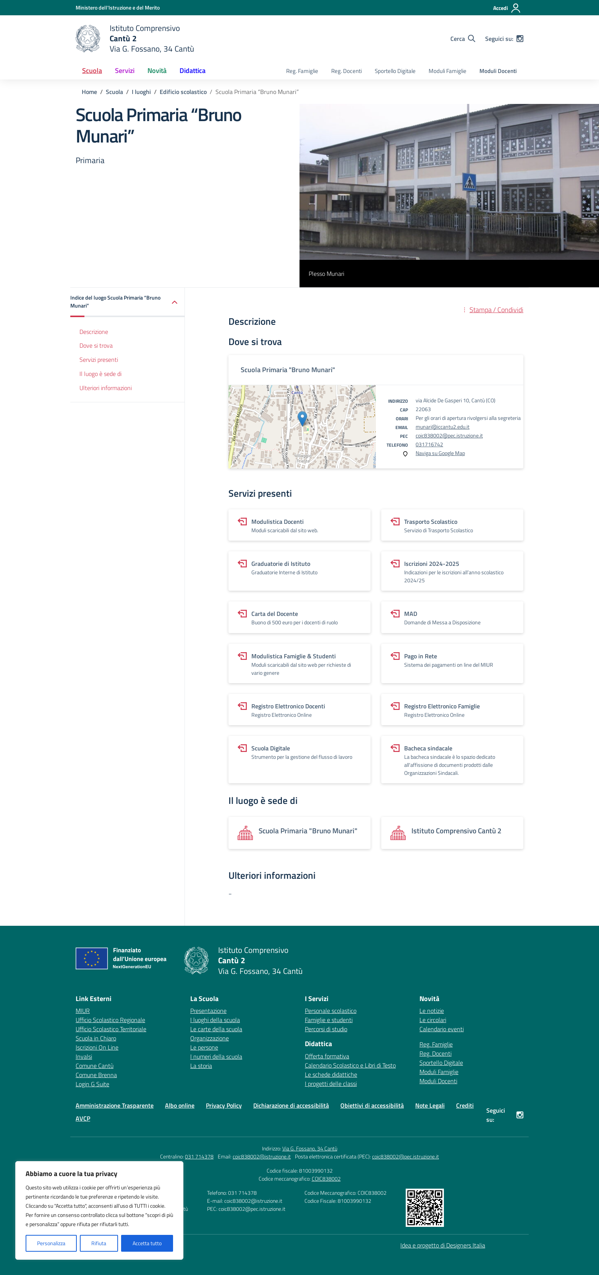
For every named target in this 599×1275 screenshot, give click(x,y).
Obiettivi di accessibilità (372, 1105)
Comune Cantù (94, 1065)
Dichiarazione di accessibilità (291, 1105)
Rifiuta (98, 1243)
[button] (127, 302)
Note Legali (430, 1105)
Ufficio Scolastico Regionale (110, 1019)
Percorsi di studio (326, 1029)
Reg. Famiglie (302, 70)
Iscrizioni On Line (97, 1047)
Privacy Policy (224, 1105)
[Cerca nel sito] (463, 39)
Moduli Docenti (498, 70)
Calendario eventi (441, 1029)
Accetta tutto (147, 1243)
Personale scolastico (330, 1010)
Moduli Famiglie (447, 70)
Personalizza (51, 1243)
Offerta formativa (327, 1056)
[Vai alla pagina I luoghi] (141, 91)
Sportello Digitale (395, 70)
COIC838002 (326, 1179)
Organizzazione (209, 1038)
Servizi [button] (124, 70)
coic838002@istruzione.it (262, 1156)
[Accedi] (507, 8)
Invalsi (84, 1056)
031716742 (429, 444)
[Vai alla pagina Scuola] (114, 91)
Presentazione (208, 1010)
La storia (201, 1065)
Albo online (179, 1105)
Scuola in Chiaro (96, 1038)
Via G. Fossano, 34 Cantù (309, 1148)
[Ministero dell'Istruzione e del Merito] (118, 7)
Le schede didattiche (331, 1074)
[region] (99, 1210)
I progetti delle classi (331, 1083)
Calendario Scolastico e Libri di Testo (350, 1065)
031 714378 (199, 1156)
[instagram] (519, 38)
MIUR (83, 1010)
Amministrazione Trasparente (115, 1105)
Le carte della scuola (216, 1029)
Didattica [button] (193, 70)
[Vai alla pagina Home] (89, 91)
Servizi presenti (98, 359)
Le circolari (432, 1019)
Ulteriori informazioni (105, 387)
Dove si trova (96, 345)
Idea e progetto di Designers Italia (442, 1245)
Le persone (204, 1047)
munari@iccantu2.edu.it (442, 427)
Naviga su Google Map (440, 453)
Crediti (465, 1105)
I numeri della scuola (216, 1056)
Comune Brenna (96, 1074)
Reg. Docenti (346, 70)
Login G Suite (92, 1084)
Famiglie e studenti (329, 1019)
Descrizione (93, 331)
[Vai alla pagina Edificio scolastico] (183, 91)
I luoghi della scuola (215, 1019)
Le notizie (431, 1010)
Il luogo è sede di (100, 373)
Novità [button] (157, 70)
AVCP (83, 1118)
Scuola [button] (92, 70)
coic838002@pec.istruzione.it (449, 435)
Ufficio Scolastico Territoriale (111, 1029)
